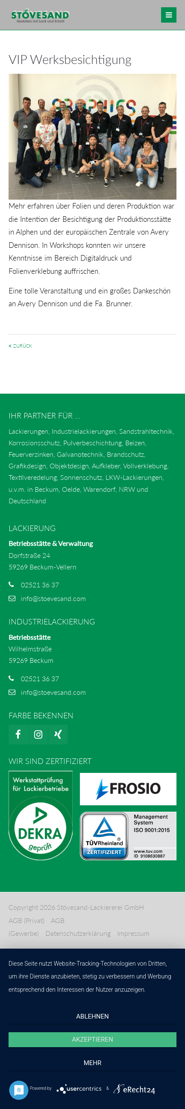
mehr (93, 1063)
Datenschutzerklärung (78, 933)
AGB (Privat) (26, 920)
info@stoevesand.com (53, 598)
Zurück (22, 345)
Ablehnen (92, 1016)
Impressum (133, 933)
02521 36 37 (40, 585)
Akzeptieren (92, 1039)
